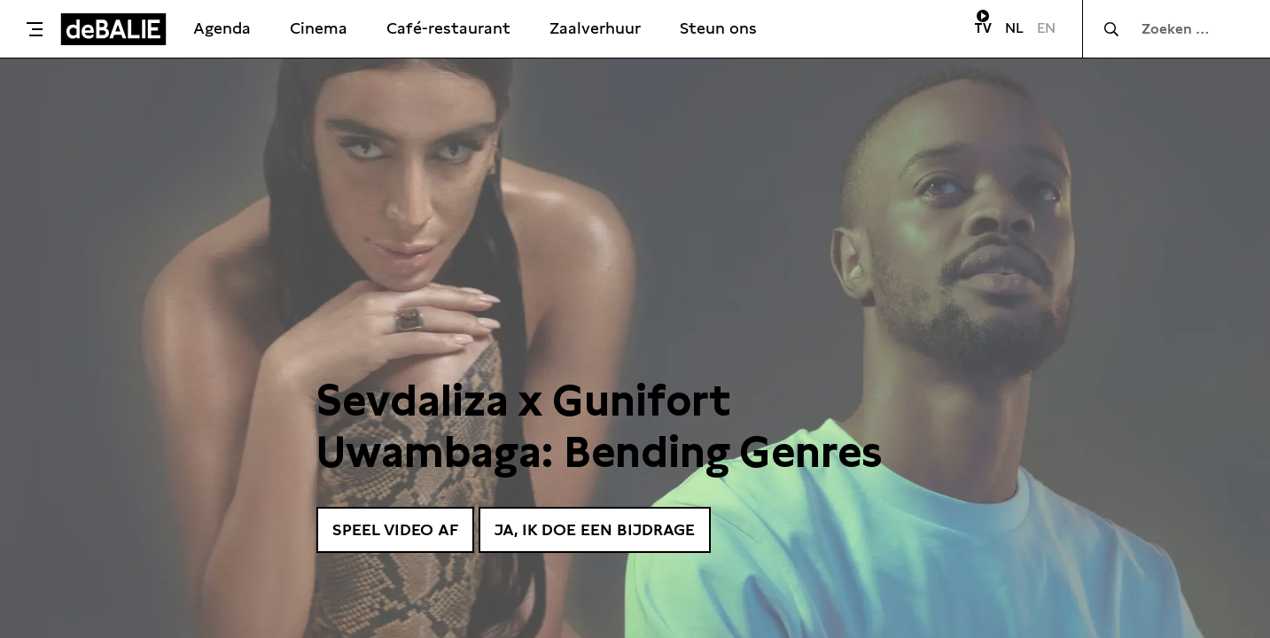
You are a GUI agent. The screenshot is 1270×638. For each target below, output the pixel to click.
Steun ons (718, 28)
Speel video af (395, 529)
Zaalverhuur (595, 28)
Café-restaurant (448, 28)
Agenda (222, 28)
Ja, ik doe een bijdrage (595, 529)
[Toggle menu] (35, 29)
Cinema (318, 28)
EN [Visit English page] (1046, 27)
